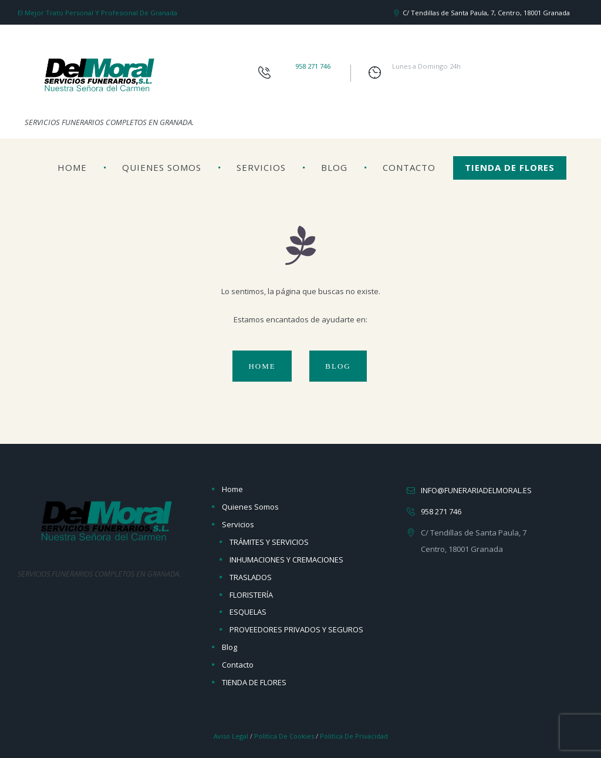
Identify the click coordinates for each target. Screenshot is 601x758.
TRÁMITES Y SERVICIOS (269, 542)
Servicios (261, 167)
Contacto (409, 167)
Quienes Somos (161, 167)
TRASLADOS (250, 577)
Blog (334, 167)
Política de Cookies (284, 736)
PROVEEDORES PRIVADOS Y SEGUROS (296, 629)
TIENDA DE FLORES (510, 167)
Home (72, 167)
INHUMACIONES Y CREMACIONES (286, 559)
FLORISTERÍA (251, 594)
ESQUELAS (247, 612)
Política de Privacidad (354, 736)
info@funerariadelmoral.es (476, 490)
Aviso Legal (229, 736)
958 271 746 (312, 66)
